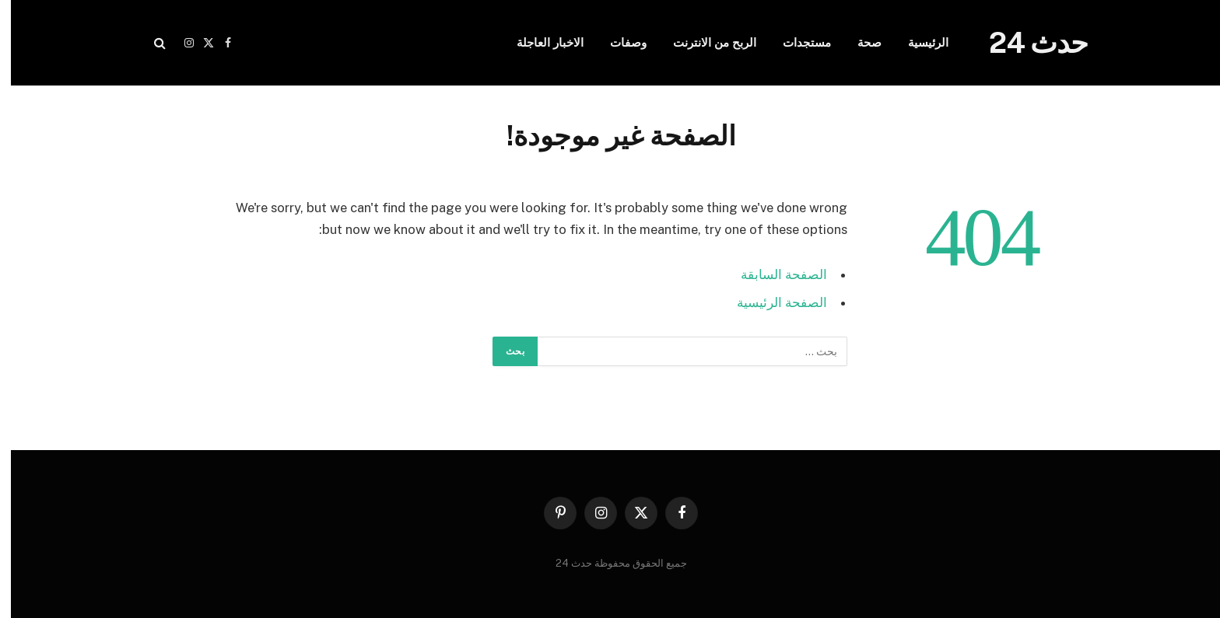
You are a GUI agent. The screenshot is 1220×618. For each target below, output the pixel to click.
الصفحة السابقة (773, 274)
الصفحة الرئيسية (771, 302)
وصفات (617, 42)
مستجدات (796, 42)
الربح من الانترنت (703, 42)
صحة (859, 42)
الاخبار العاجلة (539, 42)
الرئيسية (917, 42)
